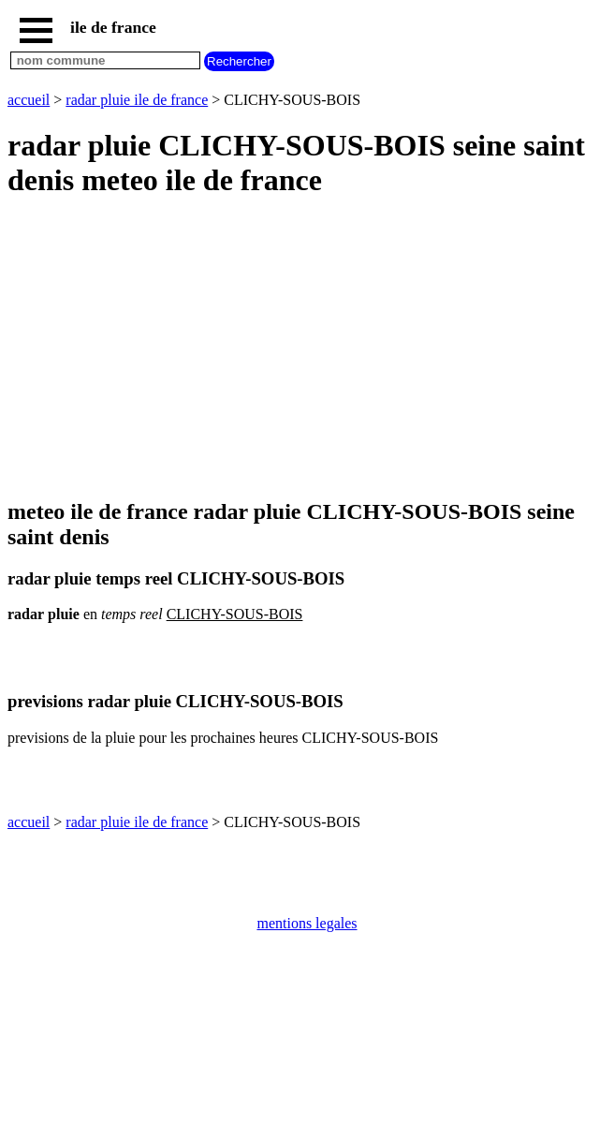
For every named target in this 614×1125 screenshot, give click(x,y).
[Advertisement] (307, 349)
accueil (28, 100)
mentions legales (306, 923)
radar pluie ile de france (137, 100)
